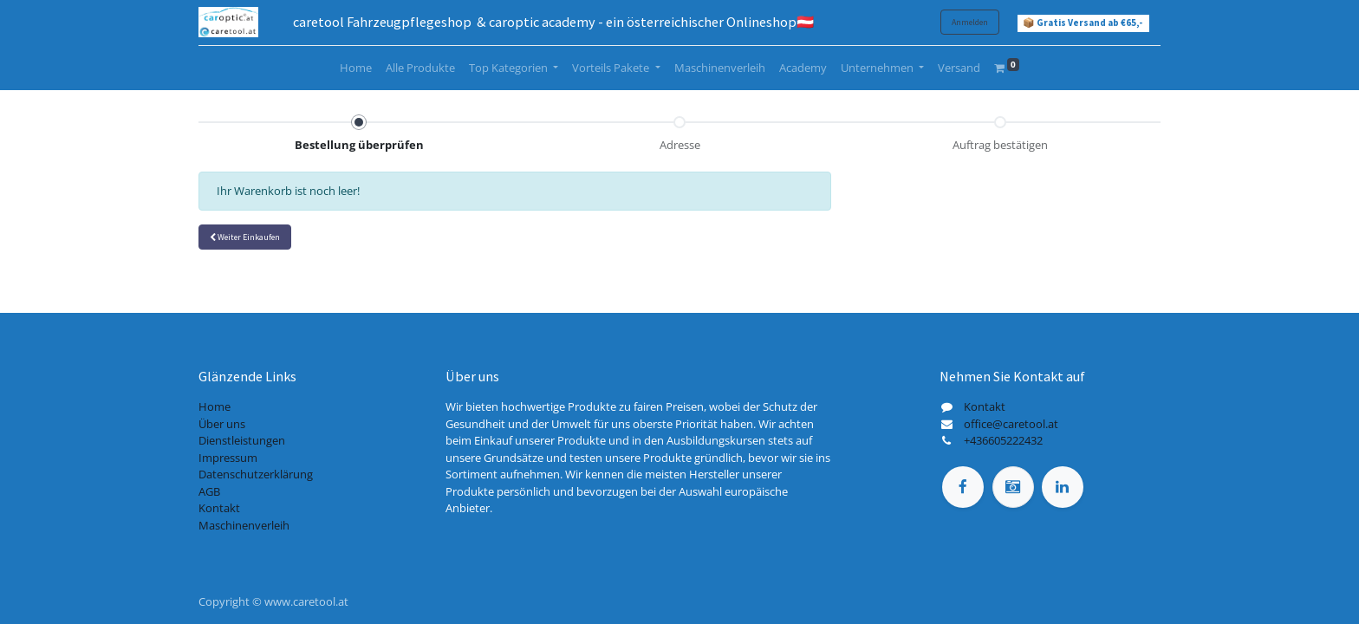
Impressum (227, 457)
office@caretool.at (1011, 424)
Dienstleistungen (241, 440)
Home (214, 406)
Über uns (221, 424)
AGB (209, 491)
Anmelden (970, 22)
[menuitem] (356, 68)
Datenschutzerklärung (255, 474)
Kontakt (219, 508)
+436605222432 (1003, 440)
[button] (244, 237)
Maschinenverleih (243, 525)
